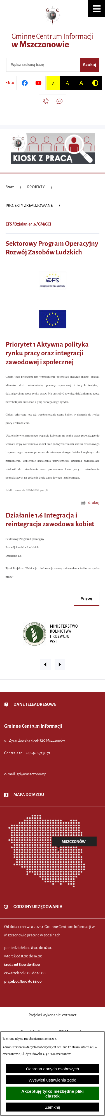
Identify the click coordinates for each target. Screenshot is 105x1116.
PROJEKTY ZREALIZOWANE (29, 205)
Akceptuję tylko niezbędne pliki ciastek (52, 1093)
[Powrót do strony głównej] (10, 187)
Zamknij (52, 1107)
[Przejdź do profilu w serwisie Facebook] (25, 83)
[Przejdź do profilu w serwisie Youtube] (39, 83)
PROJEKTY (36, 187)
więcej (86, 598)
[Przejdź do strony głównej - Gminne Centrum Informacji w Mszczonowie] (52, 30)
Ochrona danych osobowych (52, 1068)
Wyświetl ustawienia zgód (52, 1080)
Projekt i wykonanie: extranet (52, 1015)
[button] (96, 8)
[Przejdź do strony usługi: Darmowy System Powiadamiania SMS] (60, 101)
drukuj (93, 502)
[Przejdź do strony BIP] (10, 83)
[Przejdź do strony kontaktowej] (46, 101)
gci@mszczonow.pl (32, 774)
